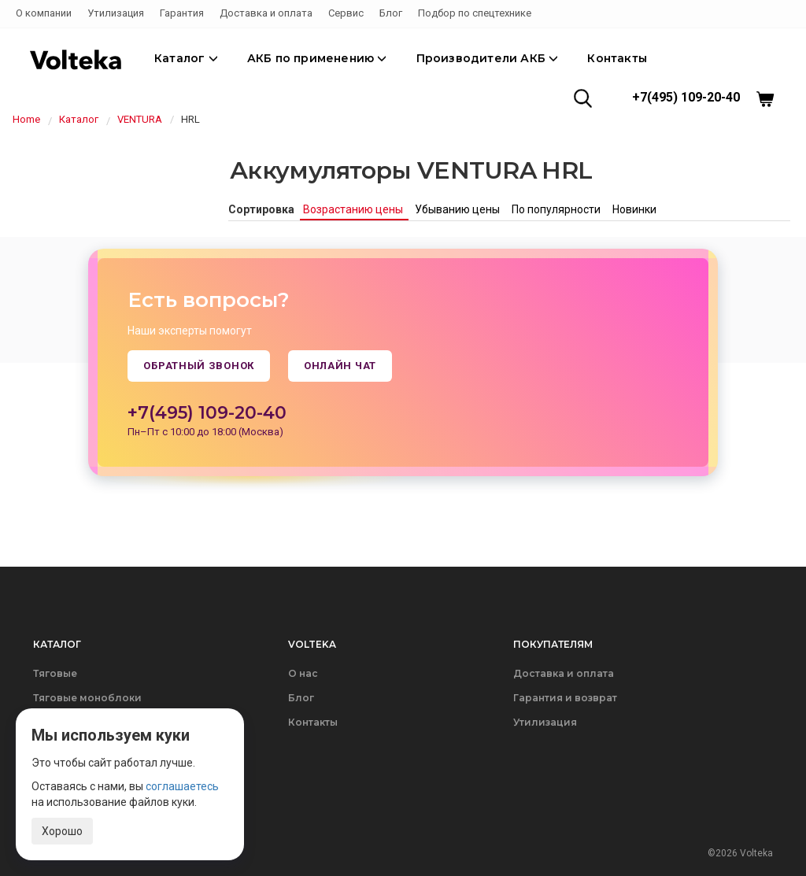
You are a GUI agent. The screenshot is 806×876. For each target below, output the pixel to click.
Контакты (617, 58)
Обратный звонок (198, 365)
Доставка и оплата (266, 13)
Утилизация (115, 13)
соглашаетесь (182, 786)
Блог (390, 13)
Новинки (634, 209)
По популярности (557, 209)
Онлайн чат (340, 365)
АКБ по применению (317, 58)
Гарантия (182, 13)
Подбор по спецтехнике (474, 13)
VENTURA (139, 119)
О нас (303, 673)
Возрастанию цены (354, 209)
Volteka (312, 644)
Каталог (186, 58)
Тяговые (55, 673)
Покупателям (553, 644)
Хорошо (62, 831)
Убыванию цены (458, 209)
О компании (44, 13)
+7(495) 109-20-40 (686, 97)
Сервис (346, 13)
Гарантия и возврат (565, 698)
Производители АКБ (487, 58)
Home (26, 119)
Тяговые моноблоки (87, 698)
